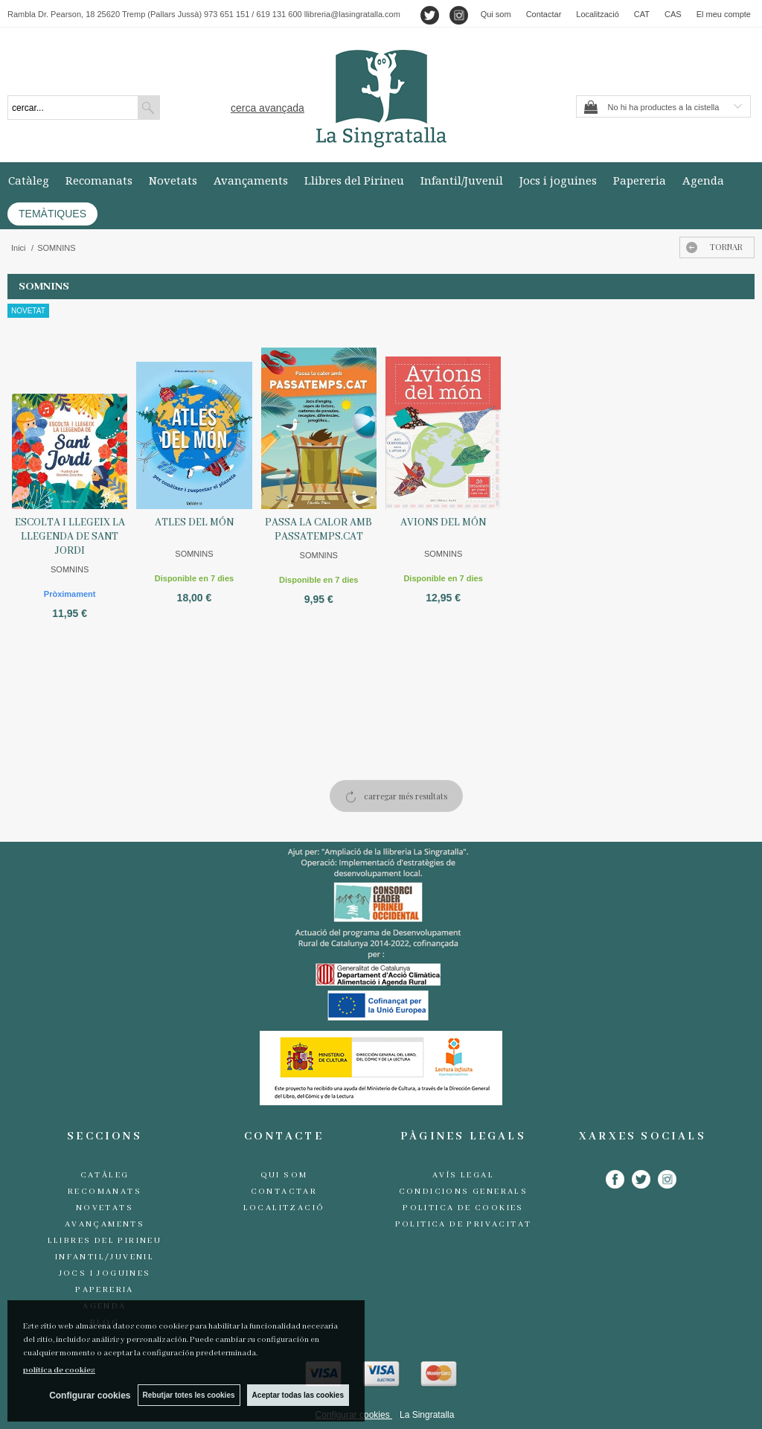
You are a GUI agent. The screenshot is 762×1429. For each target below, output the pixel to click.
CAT (642, 14)
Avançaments (251, 180)
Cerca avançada (267, 108)
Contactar (544, 14)
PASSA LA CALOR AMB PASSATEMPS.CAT (318, 529)
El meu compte (724, 14)
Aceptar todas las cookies (298, 1395)
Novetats (173, 180)
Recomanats (98, 180)
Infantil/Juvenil (461, 180)
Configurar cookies (88, 1395)
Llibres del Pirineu (354, 180)
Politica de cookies (463, 1208)
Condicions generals (463, 1191)
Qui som (496, 14)
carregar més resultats (405, 796)
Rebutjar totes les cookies (188, 1395)
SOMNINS (70, 569)
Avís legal (463, 1175)
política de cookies (59, 1370)
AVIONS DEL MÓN (443, 522)
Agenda (703, 180)
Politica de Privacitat (463, 1224)
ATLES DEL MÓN (194, 522)
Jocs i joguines (558, 180)
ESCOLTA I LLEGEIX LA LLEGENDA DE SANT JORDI (70, 536)
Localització (597, 14)
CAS (673, 14)
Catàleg (28, 180)
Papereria (639, 180)
